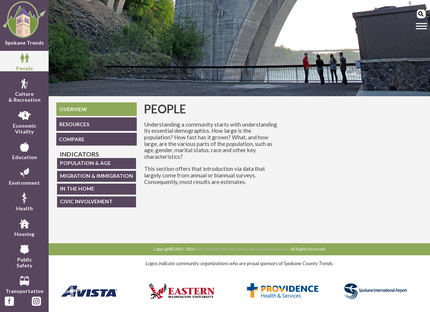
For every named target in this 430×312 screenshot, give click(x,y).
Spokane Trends (24, 23)
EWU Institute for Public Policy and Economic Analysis (242, 249)
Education (24, 150)
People (24, 61)
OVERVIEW (73, 109)
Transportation (24, 284)
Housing (24, 227)
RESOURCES (74, 124)
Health (24, 201)
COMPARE (71, 139)
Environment (24, 175)
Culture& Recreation (24, 89)
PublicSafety (24, 255)
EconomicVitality (24, 121)
